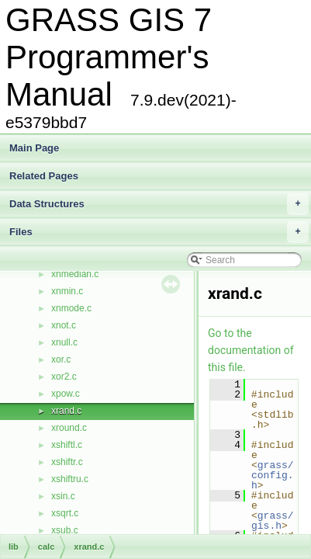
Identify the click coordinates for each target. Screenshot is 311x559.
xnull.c (64, 342)
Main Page (34, 148)
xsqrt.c (64, 513)
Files (159, 232)
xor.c (61, 359)
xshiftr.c (67, 462)
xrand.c (66, 410)
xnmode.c (71, 308)
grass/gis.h (272, 521)
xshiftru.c (69, 479)
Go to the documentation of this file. (251, 350)
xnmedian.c (74, 274)
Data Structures (159, 204)
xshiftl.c (66, 444)
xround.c (69, 427)
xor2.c (64, 376)
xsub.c (64, 530)
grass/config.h (272, 475)
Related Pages (43, 176)
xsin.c (63, 496)
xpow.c (65, 393)
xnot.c (63, 325)
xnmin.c (67, 291)
